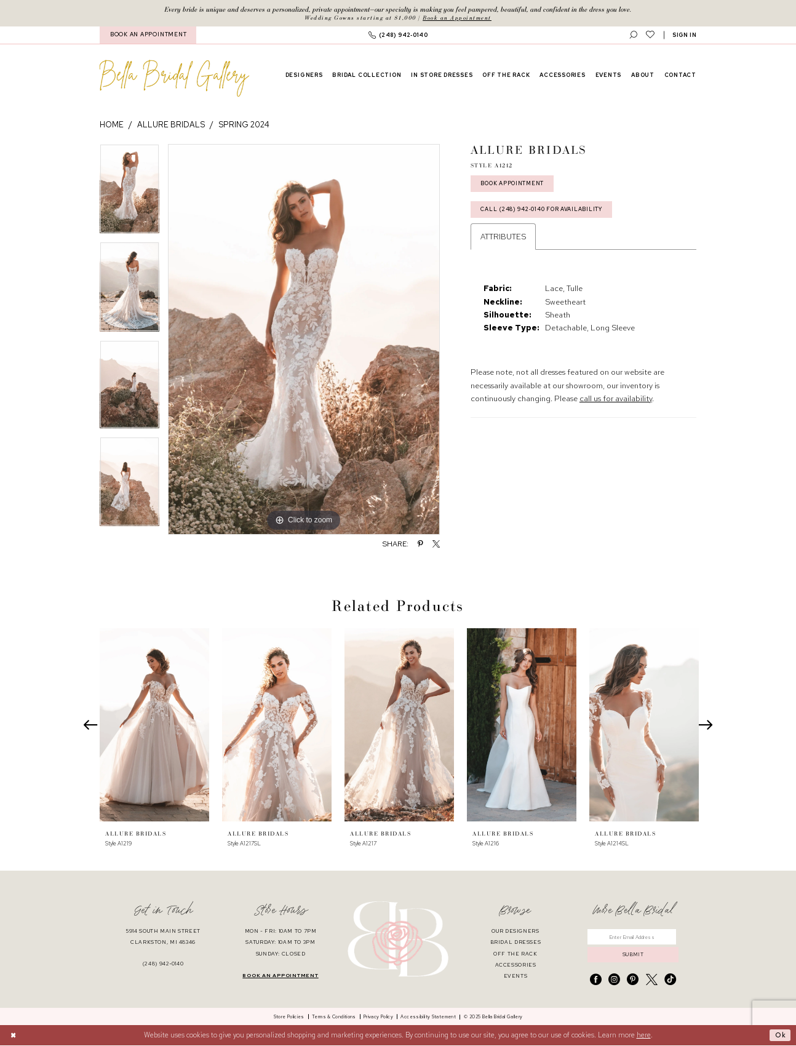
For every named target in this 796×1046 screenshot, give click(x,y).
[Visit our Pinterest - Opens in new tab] (633, 981)
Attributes (503, 238)
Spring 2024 (243, 125)
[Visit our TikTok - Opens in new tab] (670, 981)
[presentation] (154, 725)
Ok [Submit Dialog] (780, 1035)
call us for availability (615, 400)
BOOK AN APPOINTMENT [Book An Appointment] (148, 35)
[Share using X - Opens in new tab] (436, 544)
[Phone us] (398, 35)
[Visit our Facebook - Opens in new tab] (596, 981)
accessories (515, 965)
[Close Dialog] (14, 1036)
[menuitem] (148, 35)
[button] (685, 35)
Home (112, 125)
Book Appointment (514, 184)
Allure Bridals (171, 125)
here (644, 1035)
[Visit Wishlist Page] (650, 35)
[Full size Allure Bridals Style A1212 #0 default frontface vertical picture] (304, 340)
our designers (515, 931)
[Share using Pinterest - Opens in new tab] (420, 544)
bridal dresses (515, 943)
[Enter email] (633, 937)
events (516, 976)
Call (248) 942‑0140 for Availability (543, 210)
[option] (129, 193)
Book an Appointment (457, 17)
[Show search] (634, 35)
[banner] (174, 78)
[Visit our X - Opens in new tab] (652, 981)
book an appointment (280, 975)
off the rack (515, 954)
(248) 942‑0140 (163, 964)
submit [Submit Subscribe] (633, 955)
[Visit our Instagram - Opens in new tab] (614, 981)
